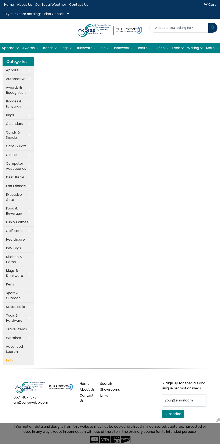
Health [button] (142, 48)
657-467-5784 (26, 397)
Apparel (12, 70)
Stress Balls (15, 306)
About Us (24, 4)
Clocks (11, 154)
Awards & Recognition (16, 90)
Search (106, 383)
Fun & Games (17, 222)
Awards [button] (28, 48)
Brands (47, 48)
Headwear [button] (121, 48)
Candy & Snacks (13, 135)
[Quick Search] (179, 28)
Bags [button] (64, 48)
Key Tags (13, 248)
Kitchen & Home (14, 259)
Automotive (15, 78)
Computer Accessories (16, 166)
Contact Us (78, 4)
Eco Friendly (16, 185)
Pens (10, 284)
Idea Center (54, 13)
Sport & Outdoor (13, 296)
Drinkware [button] (84, 48)
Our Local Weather (50, 4)
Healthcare (15, 239)
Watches (13, 337)
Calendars (14, 123)
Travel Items (16, 329)
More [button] (210, 48)
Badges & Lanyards (14, 104)
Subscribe (173, 413)
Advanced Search (14, 349)
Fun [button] (102, 48)
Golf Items (14, 230)
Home (9, 4)
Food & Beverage (14, 211)
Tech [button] (176, 48)
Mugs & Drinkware (14, 273)
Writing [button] (193, 48)
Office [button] (160, 48)
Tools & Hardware (14, 318)
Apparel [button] (8, 48)
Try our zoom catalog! (22, 13)
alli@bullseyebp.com (31, 402)
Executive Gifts (14, 197)
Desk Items (15, 177)
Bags (10, 115)
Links (104, 395)
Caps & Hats (16, 146)
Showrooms (108, 389)
